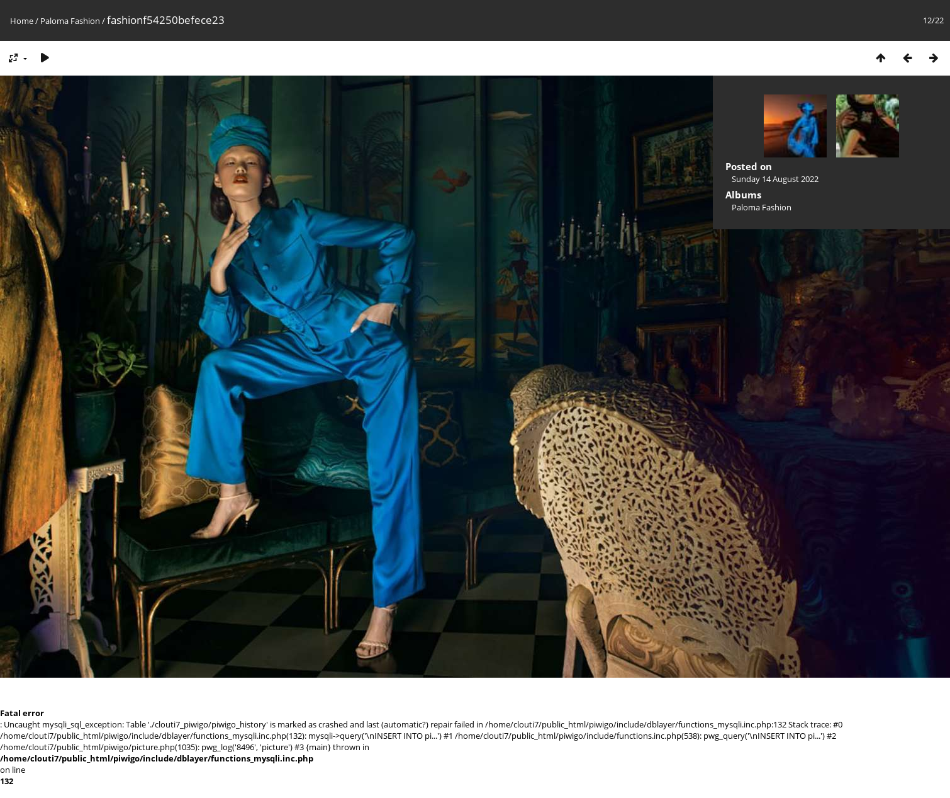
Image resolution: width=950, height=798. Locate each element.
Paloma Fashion (70, 20)
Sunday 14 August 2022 (775, 179)
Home (21, 20)
